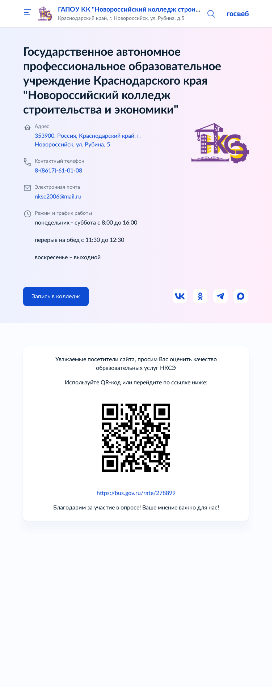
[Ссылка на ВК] (180, 296)
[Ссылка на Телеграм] (220, 296)
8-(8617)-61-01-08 (58, 171)
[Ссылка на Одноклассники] (200, 296)
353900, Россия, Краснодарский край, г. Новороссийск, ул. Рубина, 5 (88, 140)
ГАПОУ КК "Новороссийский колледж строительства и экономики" (162, 10)
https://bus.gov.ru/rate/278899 (136, 493)
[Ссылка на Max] (241, 296)
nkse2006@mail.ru (58, 197)
